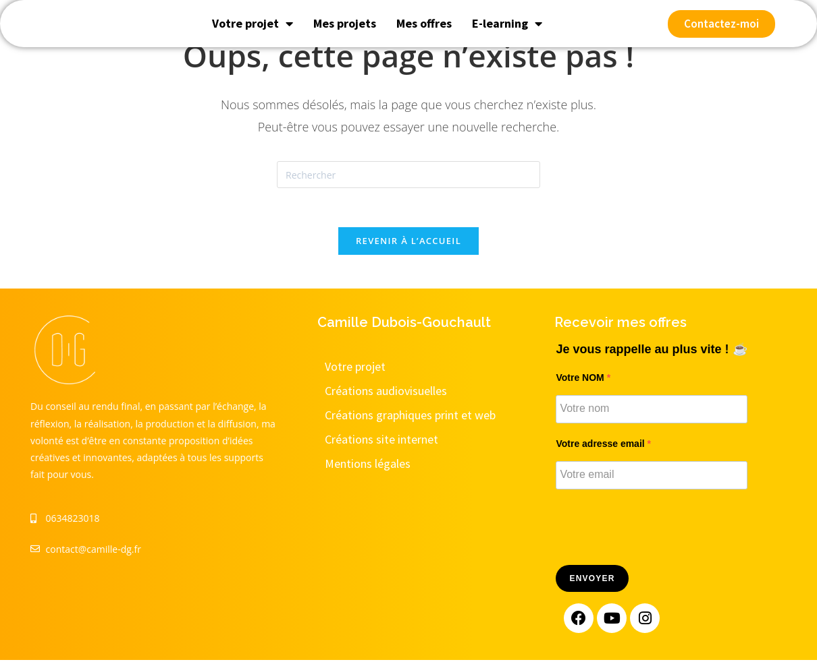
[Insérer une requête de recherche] (408, 174)
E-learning (507, 36)
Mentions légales (368, 465)
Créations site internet (381, 440)
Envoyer (591, 580)
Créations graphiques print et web (410, 416)
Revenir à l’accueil (408, 242)
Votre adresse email (601, 445)
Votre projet (252, 36)
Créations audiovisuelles (386, 392)
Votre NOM (581, 378)
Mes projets (344, 35)
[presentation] (658, 530)
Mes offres (424, 35)
